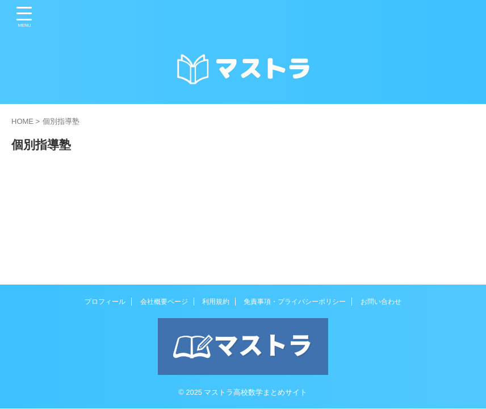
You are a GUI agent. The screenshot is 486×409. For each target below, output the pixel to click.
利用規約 (215, 302)
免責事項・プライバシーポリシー (295, 302)
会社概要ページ (164, 302)
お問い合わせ (381, 302)
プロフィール (105, 302)
